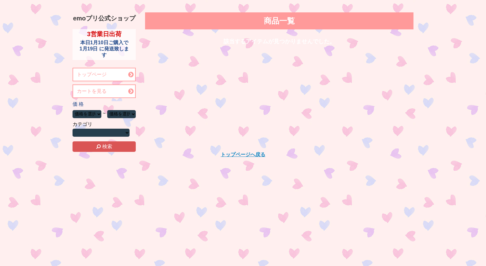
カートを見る (92, 91)
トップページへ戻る (243, 154)
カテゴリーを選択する (101, 133)
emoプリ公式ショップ (104, 18)
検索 (104, 146)
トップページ (92, 74)
